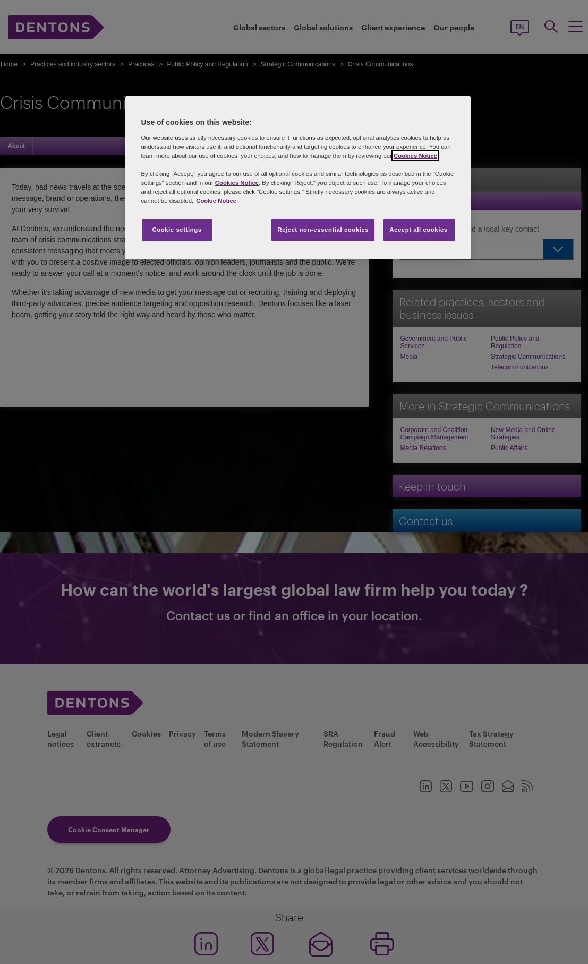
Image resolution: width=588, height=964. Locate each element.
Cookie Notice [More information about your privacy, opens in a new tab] (216, 201)
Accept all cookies (418, 229)
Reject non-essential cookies (323, 229)
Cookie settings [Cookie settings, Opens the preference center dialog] (176, 229)
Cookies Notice (415, 156)
